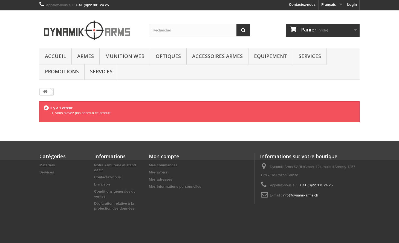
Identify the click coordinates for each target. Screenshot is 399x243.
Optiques (168, 56)
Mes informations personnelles (175, 186)
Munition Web (124, 56)
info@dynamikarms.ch (300, 195)
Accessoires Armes (217, 56)
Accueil (55, 56)
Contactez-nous (302, 4)
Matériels (47, 165)
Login (352, 4)
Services (310, 56)
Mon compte (164, 156)
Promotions (62, 71)
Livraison (102, 184)
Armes (85, 56)
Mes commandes (163, 165)
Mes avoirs (158, 172)
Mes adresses (160, 179)
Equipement (270, 56)
